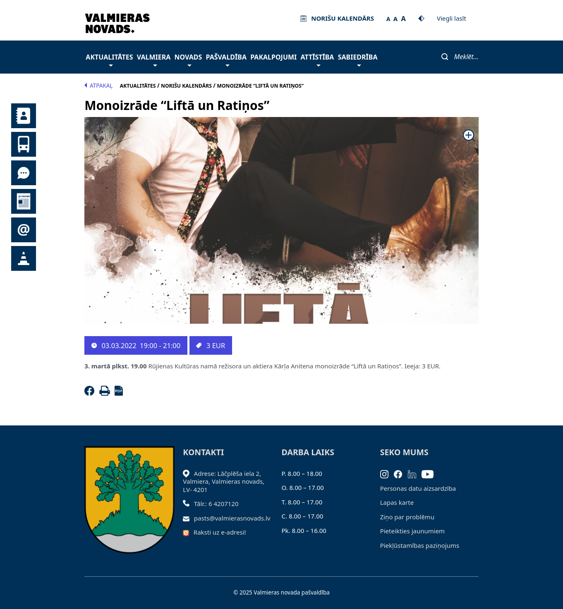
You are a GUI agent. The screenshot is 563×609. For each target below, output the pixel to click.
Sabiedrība (358, 59)
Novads (188, 59)
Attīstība (317, 59)
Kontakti (23, 115)
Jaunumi (23, 201)
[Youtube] (430, 473)
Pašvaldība (226, 59)
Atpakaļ (98, 85)
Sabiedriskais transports (23, 144)
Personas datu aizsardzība (418, 488)
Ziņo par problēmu (407, 517)
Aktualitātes (109, 59)
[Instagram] (387, 473)
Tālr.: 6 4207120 (216, 503)
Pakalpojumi (273, 57)
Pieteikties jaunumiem (23, 229)
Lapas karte (397, 502)
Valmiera (154, 59)
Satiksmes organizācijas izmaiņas (23, 258)
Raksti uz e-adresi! (220, 532)
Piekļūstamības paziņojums (419, 545)
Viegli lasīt (451, 18)
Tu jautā (23, 172)
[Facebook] (91, 393)
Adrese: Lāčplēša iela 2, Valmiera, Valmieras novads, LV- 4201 (223, 481)
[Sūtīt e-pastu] (188, 518)
